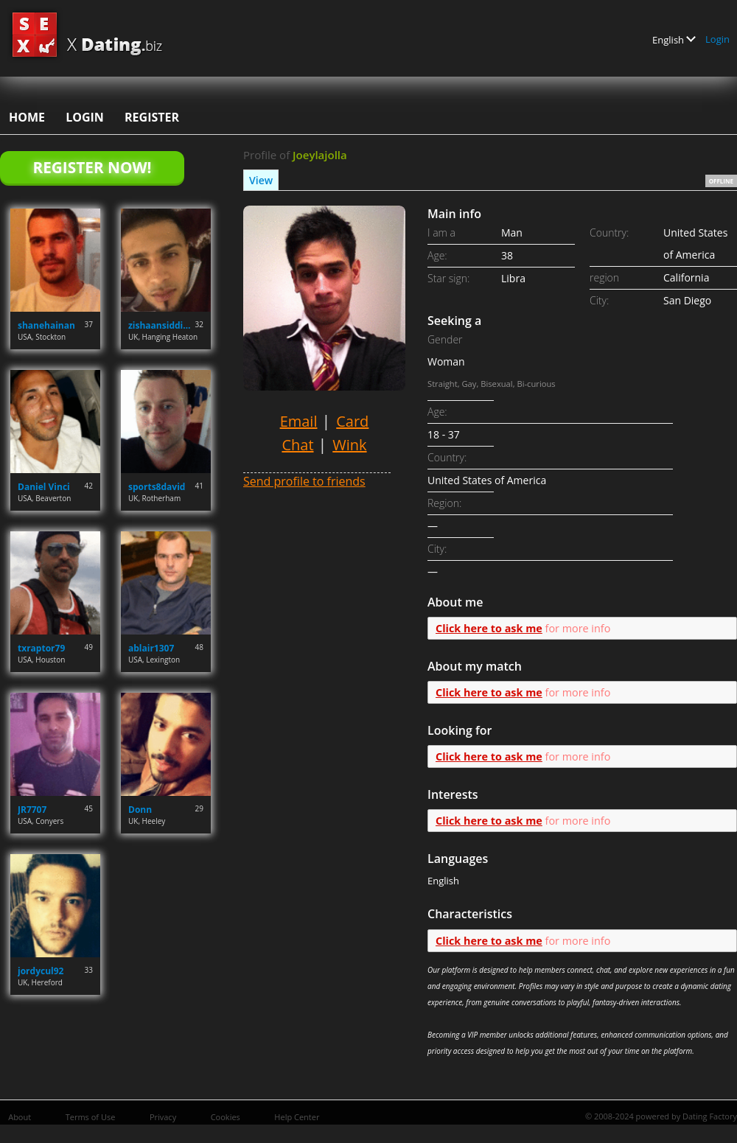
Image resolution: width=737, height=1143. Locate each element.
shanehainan (46, 325)
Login (717, 39)
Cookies (225, 1116)
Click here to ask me (489, 628)
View (261, 180)
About (19, 1116)
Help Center (296, 1116)
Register (152, 117)
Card (352, 421)
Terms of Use (91, 1116)
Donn (140, 809)
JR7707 (32, 809)
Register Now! (91, 167)
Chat (297, 445)
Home (27, 117)
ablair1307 (151, 648)
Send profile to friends (304, 481)
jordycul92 (40, 971)
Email (299, 421)
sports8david (156, 486)
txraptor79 (41, 648)
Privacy (163, 1116)
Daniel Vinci (44, 486)
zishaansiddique (161, 325)
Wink (349, 445)
